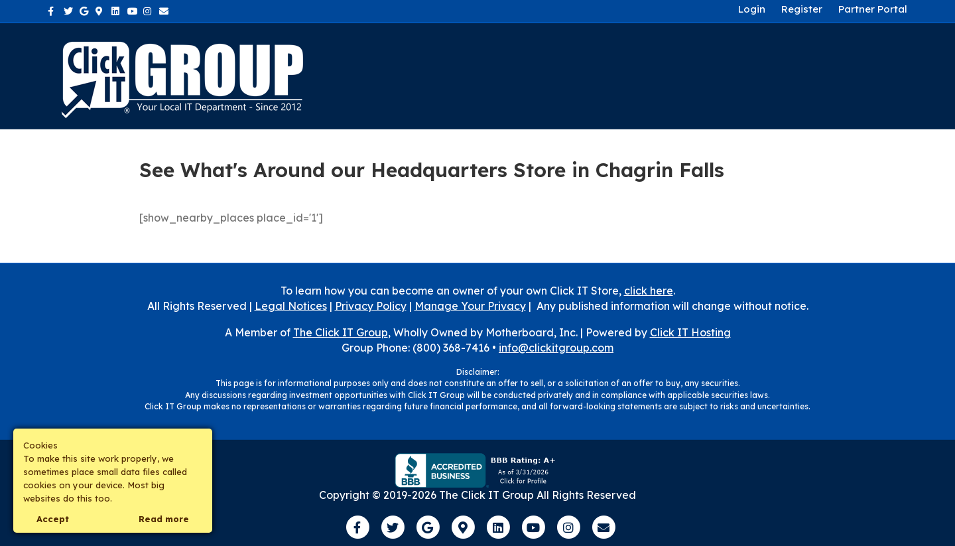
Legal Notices (291, 305)
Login (751, 9)
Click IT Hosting (690, 332)
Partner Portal (872, 9)
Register (801, 9)
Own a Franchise (833, 75)
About (537, 75)
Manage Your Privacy (470, 305)
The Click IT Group (340, 332)
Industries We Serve (630, 75)
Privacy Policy (371, 305)
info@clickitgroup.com (556, 347)
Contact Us (735, 75)
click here (648, 290)
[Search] (895, 75)
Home (488, 75)
